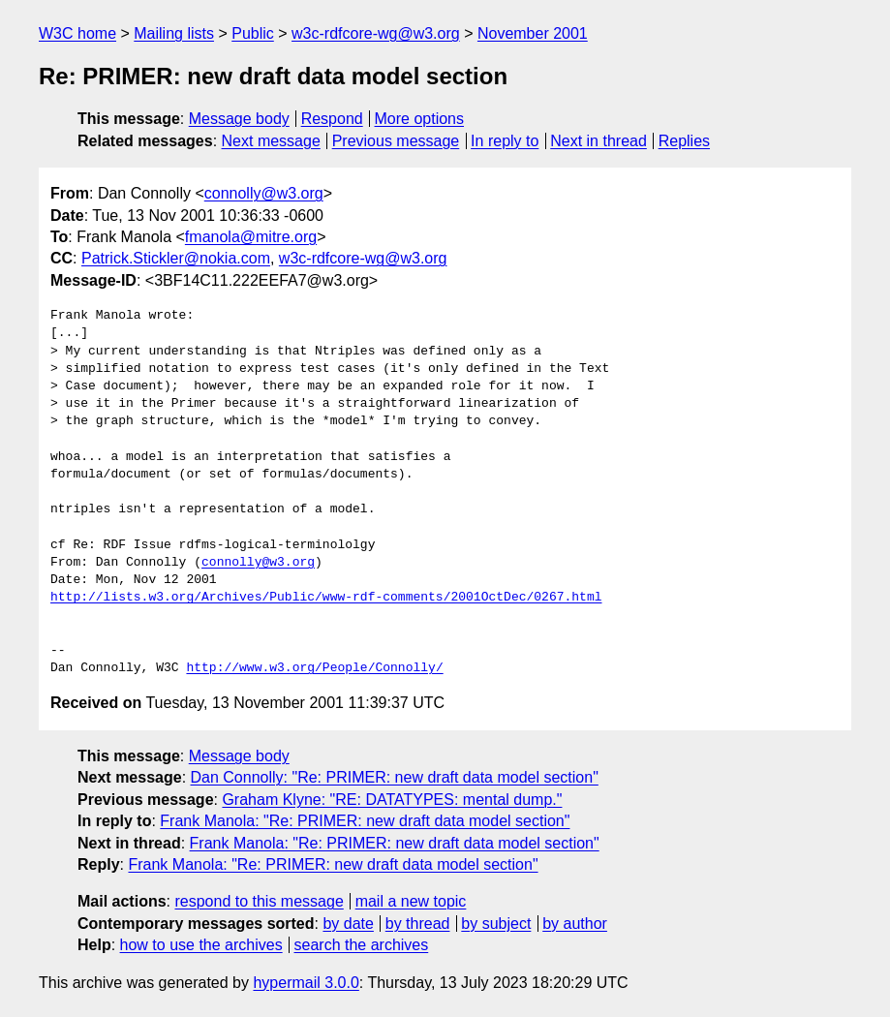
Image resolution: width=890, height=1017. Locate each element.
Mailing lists (174, 33)
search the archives (361, 945)
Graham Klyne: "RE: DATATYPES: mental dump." (392, 799)
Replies (684, 141)
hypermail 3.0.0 (305, 982)
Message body (239, 118)
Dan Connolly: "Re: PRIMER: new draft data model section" (394, 777)
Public (252, 33)
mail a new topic (411, 901)
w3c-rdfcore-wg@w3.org (376, 33)
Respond (332, 118)
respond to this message (258, 901)
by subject (496, 923)
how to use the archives (201, 945)
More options (420, 118)
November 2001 (532, 33)
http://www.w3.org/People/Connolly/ (314, 668)
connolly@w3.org (263, 193)
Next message (271, 141)
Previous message (396, 141)
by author (574, 923)
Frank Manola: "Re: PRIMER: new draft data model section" (364, 821)
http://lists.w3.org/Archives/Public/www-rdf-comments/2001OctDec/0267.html (325, 597)
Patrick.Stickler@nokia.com (175, 258)
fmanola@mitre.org (251, 237)
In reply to (504, 141)
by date (347, 923)
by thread (417, 923)
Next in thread (598, 141)
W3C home (77, 33)
